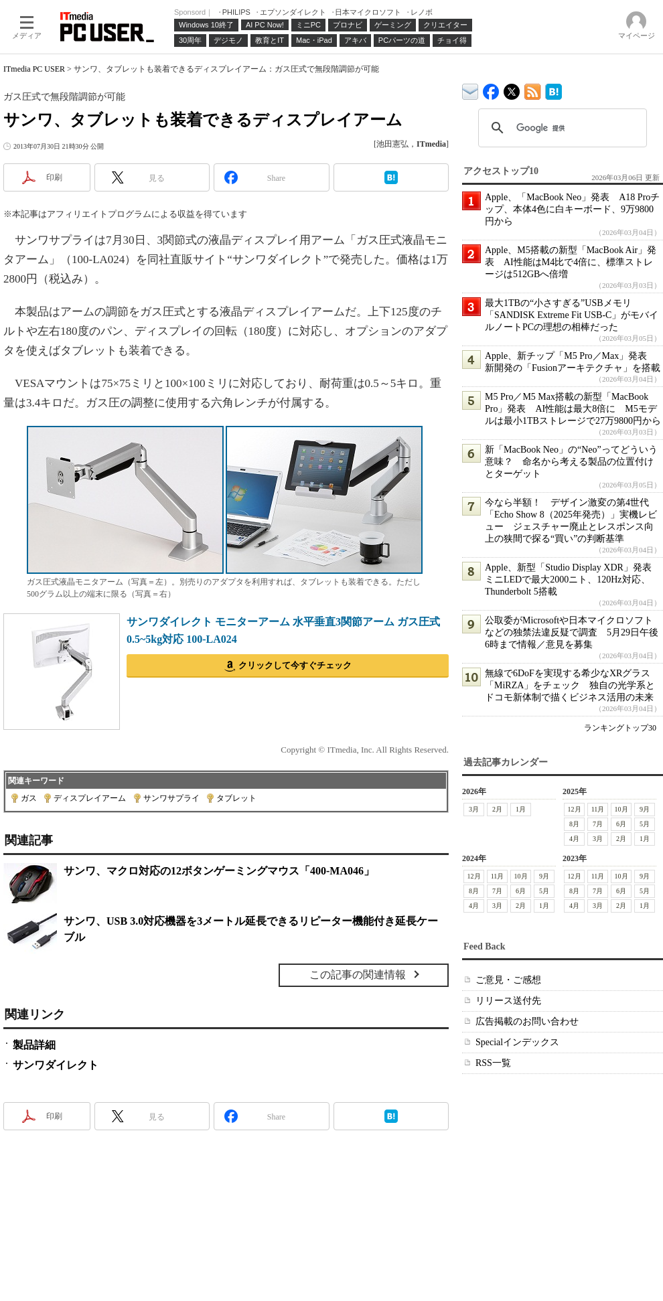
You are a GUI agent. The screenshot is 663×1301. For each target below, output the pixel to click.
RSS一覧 (493, 1063)
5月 (645, 824)
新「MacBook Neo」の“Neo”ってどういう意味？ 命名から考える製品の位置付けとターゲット (571, 462)
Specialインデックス (517, 1042)
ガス (29, 798)
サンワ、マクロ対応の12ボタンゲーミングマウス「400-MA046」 (219, 870)
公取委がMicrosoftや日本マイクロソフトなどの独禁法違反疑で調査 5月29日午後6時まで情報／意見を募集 (571, 632)
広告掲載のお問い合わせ (527, 1021)
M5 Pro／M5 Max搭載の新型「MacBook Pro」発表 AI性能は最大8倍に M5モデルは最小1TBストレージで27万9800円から (573, 409)
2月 (497, 809)
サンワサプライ (171, 798)
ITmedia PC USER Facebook (491, 89)
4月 (574, 838)
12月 (574, 809)
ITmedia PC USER (34, 69)
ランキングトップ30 (620, 728)
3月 (474, 809)
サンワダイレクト (55, 1065)
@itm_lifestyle (512, 89)
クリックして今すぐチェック (295, 665)
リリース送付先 (508, 1001)
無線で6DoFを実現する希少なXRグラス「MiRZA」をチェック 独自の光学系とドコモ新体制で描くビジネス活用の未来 (570, 685)
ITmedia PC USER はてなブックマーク (553, 89)
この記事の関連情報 (357, 974)
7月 (598, 824)
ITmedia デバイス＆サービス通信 (470, 89)
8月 (574, 824)
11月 (598, 809)
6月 (621, 824)
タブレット (236, 798)
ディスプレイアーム (90, 798)
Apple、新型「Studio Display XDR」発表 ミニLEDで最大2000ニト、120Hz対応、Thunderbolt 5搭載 (573, 579)
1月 (521, 809)
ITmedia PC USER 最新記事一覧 (532, 89)
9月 (645, 809)
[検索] (560, 128)
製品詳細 (34, 1045)
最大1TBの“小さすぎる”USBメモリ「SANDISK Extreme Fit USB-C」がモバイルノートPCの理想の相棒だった (571, 315)
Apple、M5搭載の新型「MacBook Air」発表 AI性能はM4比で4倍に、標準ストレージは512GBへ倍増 (570, 262)
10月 (621, 809)
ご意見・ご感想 (508, 980)
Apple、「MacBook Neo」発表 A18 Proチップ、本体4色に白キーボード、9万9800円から (572, 209)
